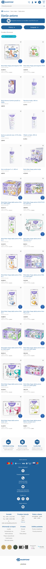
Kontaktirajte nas (9, 531)
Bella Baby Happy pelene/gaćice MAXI (34, 66)
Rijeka (23, 520)
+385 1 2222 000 (10, 517)
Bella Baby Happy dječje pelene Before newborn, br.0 (32, 421)
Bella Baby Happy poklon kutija (32, 169)
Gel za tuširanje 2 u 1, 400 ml (9, 169)
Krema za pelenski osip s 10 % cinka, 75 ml (11, 136)
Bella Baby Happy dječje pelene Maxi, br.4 (11, 239)
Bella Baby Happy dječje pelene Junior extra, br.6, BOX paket (34, 348)
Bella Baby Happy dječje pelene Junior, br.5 (10, 421)
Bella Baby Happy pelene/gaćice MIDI (11, 66)
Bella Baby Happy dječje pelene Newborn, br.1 (32, 239)
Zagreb (23, 516)
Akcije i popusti (8, 36)
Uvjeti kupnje (9, 538)
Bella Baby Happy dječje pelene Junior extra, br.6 (11, 385)
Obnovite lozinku (9, 540)
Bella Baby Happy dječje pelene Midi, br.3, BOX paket (33, 275)
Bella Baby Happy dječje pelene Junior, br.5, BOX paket (32, 385)
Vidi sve (23, 522)
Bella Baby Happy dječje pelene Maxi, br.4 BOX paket (11, 348)
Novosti (23, 529)
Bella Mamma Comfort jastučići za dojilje (10, 101)
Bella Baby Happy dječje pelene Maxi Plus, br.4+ (33, 312)
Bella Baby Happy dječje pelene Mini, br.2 (11, 275)
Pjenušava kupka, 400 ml (30, 101)
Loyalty (9, 529)
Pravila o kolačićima (37, 529)
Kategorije (33, 27)
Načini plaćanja (9, 533)
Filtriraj (11, 27)
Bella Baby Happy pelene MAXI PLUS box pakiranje (33, 203)
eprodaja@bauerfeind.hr (23, 492)
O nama (23, 531)
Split (23, 518)
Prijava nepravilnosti (9, 536)
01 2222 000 (24, 483)
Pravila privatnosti (37, 531)
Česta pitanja (23, 533)
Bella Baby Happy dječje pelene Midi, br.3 (11, 312)
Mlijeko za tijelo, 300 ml (30, 135)
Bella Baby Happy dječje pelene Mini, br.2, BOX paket (11, 203)
